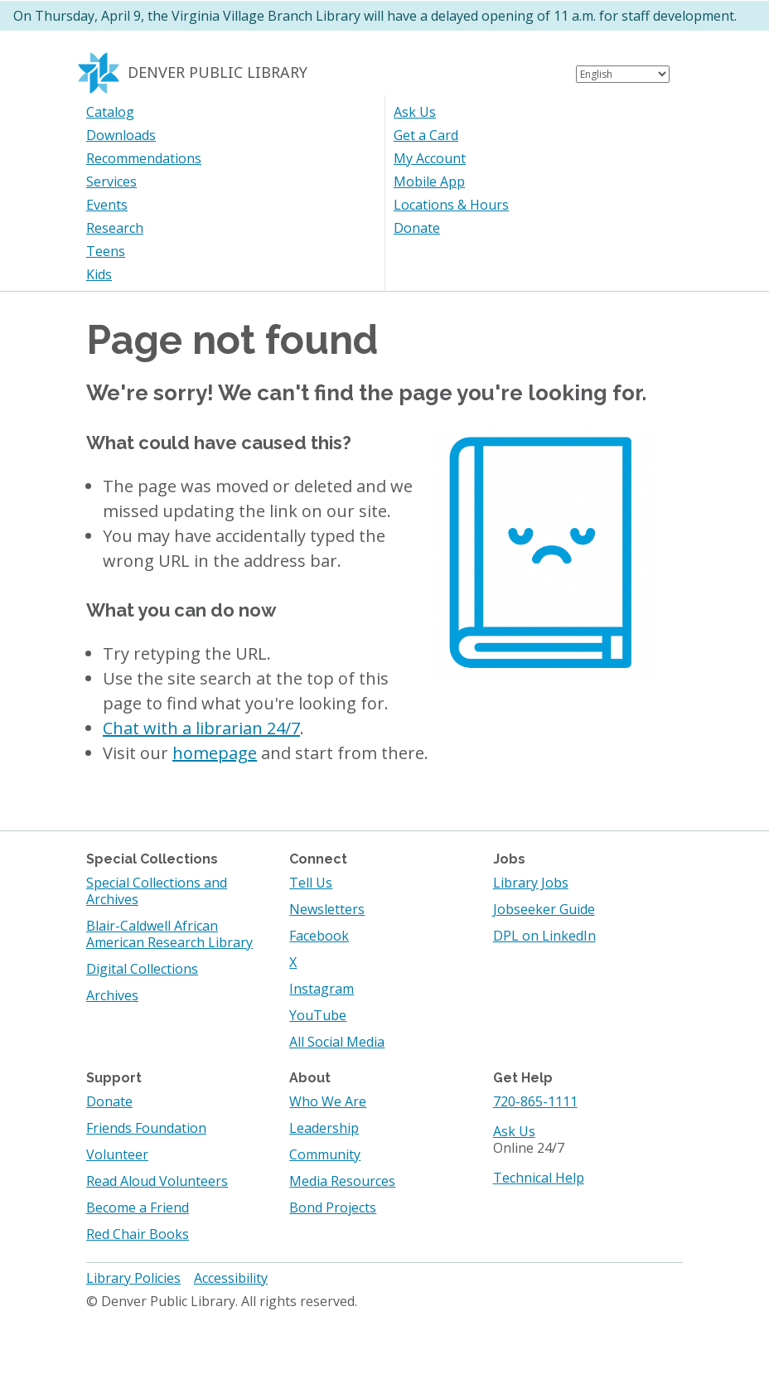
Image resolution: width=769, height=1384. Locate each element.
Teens (105, 251)
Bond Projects (332, 1207)
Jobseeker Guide (544, 909)
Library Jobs (530, 882)
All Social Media (336, 1042)
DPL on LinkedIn (544, 936)
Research (114, 228)
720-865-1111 (535, 1101)
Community (324, 1154)
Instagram (321, 989)
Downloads (121, 135)
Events (107, 204)
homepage (214, 753)
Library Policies (133, 1278)
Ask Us (415, 112)
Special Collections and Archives (156, 890)
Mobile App (429, 181)
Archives (112, 995)
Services (111, 181)
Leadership (324, 1128)
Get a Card (426, 135)
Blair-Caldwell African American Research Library (169, 934)
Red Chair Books (137, 1234)
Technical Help (538, 1178)
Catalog (110, 112)
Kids (99, 274)
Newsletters (327, 909)
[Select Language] (623, 74)
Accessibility (231, 1278)
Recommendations (143, 158)
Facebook (319, 936)
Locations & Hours (451, 204)
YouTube (317, 1015)
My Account (430, 158)
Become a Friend (137, 1207)
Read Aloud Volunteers (157, 1181)
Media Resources (342, 1181)
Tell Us (310, 882)
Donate (417, 228)
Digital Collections (142, 969)
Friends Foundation (146, 1128)
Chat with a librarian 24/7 (201, 728)
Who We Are (327, 1101)
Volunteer (117, 1154)
